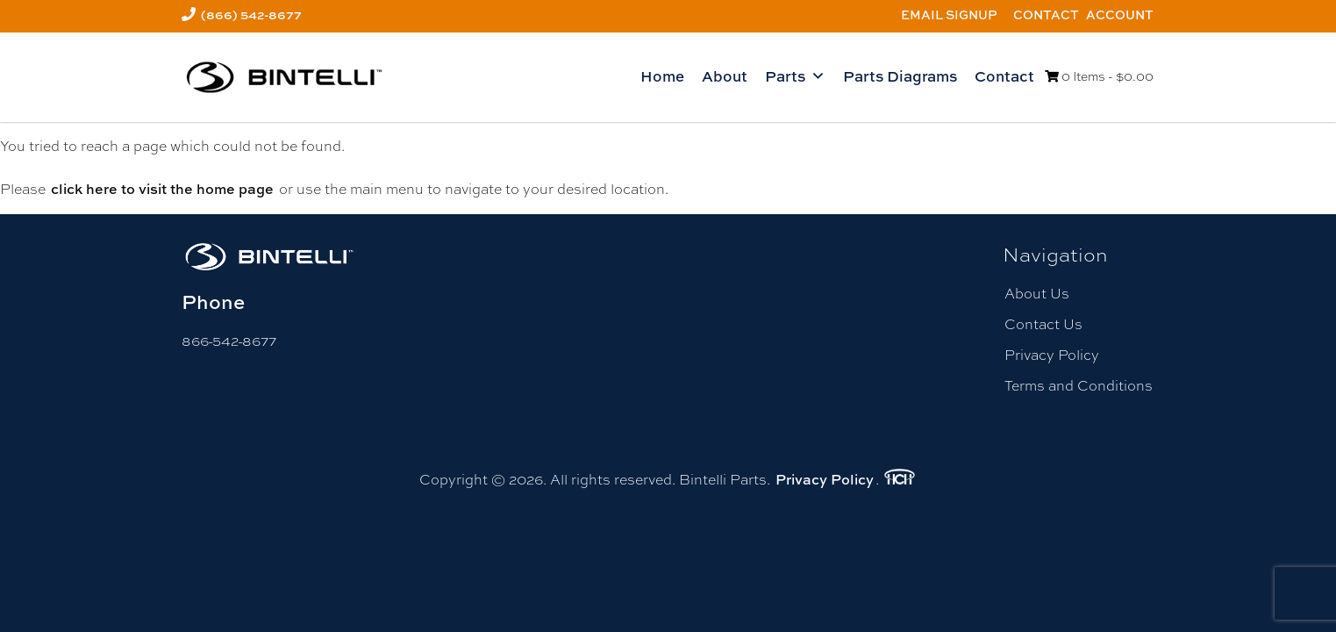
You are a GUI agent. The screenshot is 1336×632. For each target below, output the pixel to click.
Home (662, 76)
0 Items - (1099, 76)
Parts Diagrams (900, 76)
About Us (1036, 293)
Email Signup (949, 14)
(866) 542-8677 (251, 14)
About (724, 76)
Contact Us (1043, 324)
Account (1120, 14)
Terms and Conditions (1078, 386)
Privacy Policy (1051, 355)
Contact (1046, 14)
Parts (795, 76)
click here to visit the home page (162, 188)
